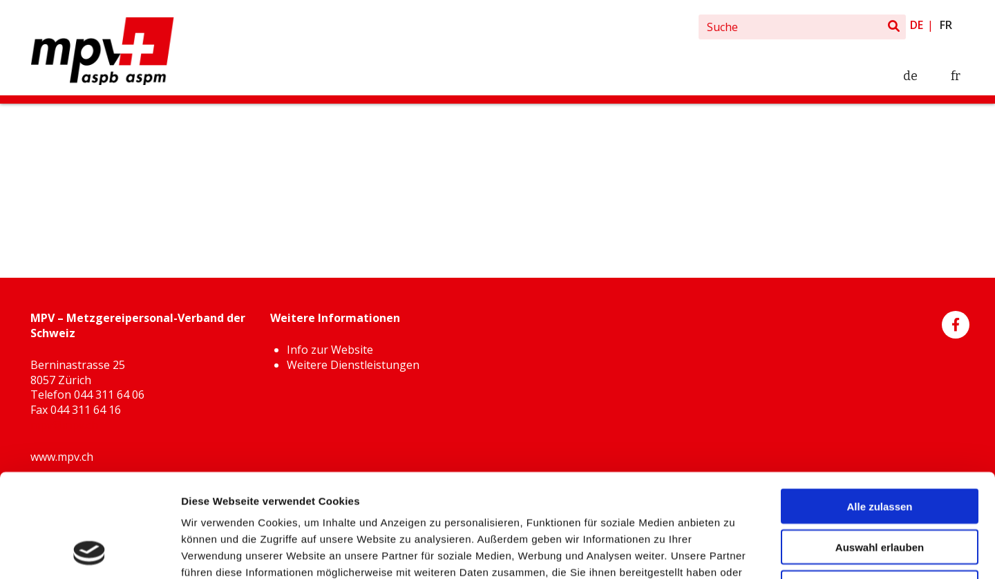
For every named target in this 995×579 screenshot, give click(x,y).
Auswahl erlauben (879, 450)
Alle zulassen (879, 409)
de (916, 24)
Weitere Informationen (559, 491)
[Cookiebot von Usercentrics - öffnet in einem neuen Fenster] (89, 552)
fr (946, 24)
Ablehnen (879, 491)
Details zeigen (735, 552)
